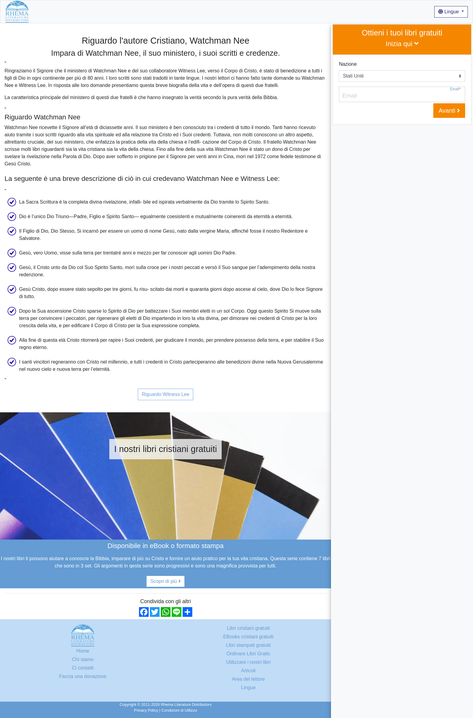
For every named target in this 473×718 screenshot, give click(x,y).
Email (455, 89)
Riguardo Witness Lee (165, 394)
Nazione (348, 64)
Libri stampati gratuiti (248, 645)
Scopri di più (165, 581)
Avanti (449, 110)
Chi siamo (110, 11)
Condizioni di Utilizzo (179, 710)
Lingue (449, 11)
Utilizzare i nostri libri (148, 11)
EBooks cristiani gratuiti (248, 636)
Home (40, 11)
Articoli (182, 11)
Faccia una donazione (83, 676)
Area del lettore (248, 679)
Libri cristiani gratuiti (73, 11)
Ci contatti (83, 667)
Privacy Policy (146, 710)
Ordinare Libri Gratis (248, 653)
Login (200, 11)
